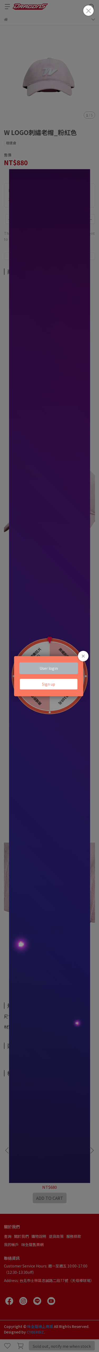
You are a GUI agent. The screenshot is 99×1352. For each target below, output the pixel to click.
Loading (49, 676)
